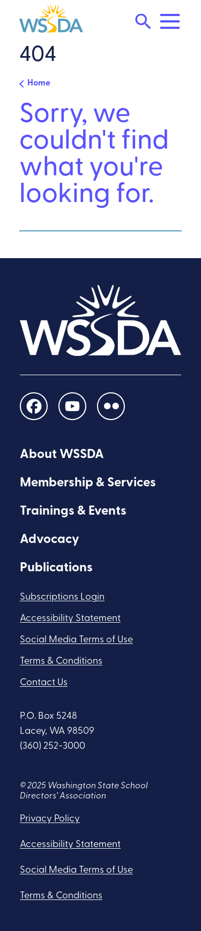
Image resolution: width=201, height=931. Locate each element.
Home (38, 83)
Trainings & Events (73, 511)
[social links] (34, 406)
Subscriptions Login (62, 597)
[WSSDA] (51, 21)
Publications (56, 568)
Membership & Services (88, 483)
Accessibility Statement (70, 619)
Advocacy (49, 539)
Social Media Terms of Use (76, 640)
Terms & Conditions (61, 661)
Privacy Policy (50, 819)
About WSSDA (62, 454)
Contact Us (44, 683)
